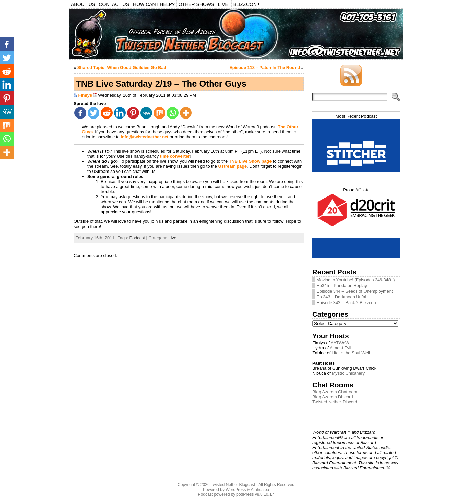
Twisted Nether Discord (334, 401)
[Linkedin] (120, 113)
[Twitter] (93, 113)
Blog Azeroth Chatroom (334, 391)
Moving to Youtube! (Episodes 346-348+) (355, 279)
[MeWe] (146, 113)
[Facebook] (80, 113)
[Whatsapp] (173, 113)
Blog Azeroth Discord (332, 396)
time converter (175, 156)
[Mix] (159, 113)
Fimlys (85, 95)
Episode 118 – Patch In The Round (264, 67)
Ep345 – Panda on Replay (341, 285)
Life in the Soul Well (351, 353)
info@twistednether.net (144, 136)
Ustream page (232, 166)
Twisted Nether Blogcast (233, 484)
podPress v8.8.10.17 (255, 494)
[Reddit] (107, 113)
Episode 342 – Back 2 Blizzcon (346, 302)
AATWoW (340, 342)
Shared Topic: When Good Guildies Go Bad (121, 67)
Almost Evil (340, 347)
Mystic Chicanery (348, 373)
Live (172, 237)
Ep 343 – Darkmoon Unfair (342, 296)
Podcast (137, 237)
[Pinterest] (133, 113)
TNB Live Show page (250, 161)
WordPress (236, 489)
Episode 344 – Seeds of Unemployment (354, 291)
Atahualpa (260, 489)
